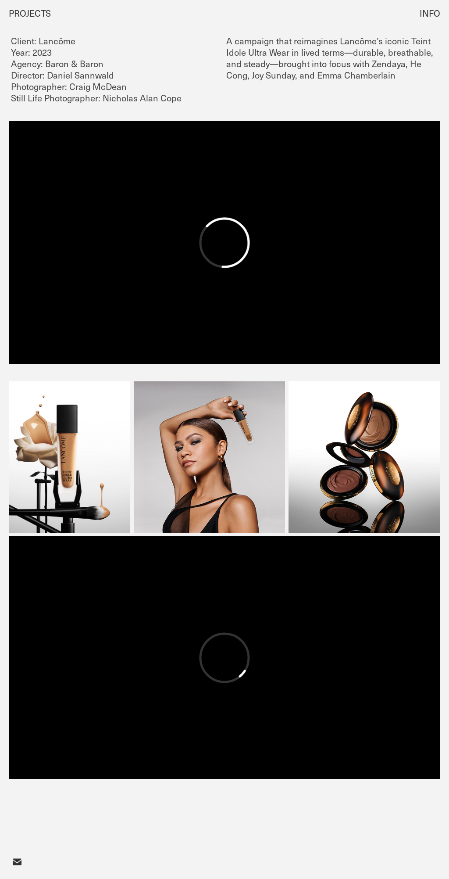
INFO (430, 13)
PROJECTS (30, 13)
